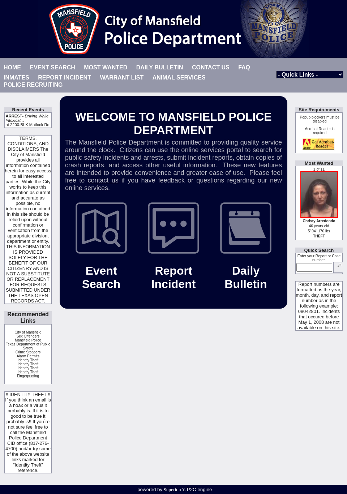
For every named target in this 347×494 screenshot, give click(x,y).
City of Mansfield (28, 332)
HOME (12, 67)
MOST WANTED (105, 67)
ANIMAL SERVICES (179, 77)
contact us (102, 180)
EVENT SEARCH (52, 67)
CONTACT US (211, 67)
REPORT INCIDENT (64, 77)
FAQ (244, 67)
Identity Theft (28, 360)
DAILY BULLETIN (159, 67)
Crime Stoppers (28, 352)
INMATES (16, 77)
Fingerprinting (28, 376)
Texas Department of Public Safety (28, 346)
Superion (172, 489)
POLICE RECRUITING (33, 85)
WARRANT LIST (121, 77)
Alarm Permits (28, 356)
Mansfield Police (28, 340)
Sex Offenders (28, 336)
